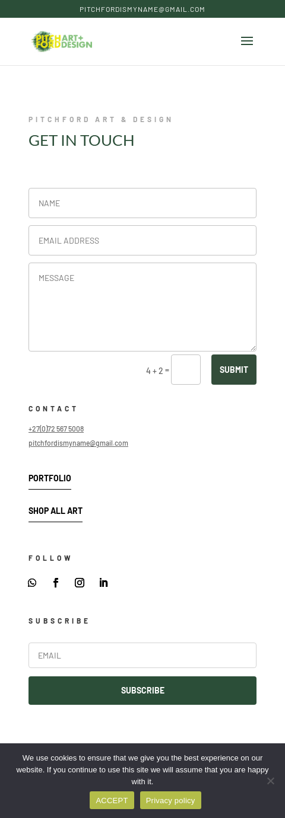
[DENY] (270, 781)
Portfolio (49, 478)
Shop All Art (55, 511)
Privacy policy (170, 800)
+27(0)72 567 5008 (56, 428)
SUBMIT (234, 370)
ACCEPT (112, 800)
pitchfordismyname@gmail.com (78, 443)
